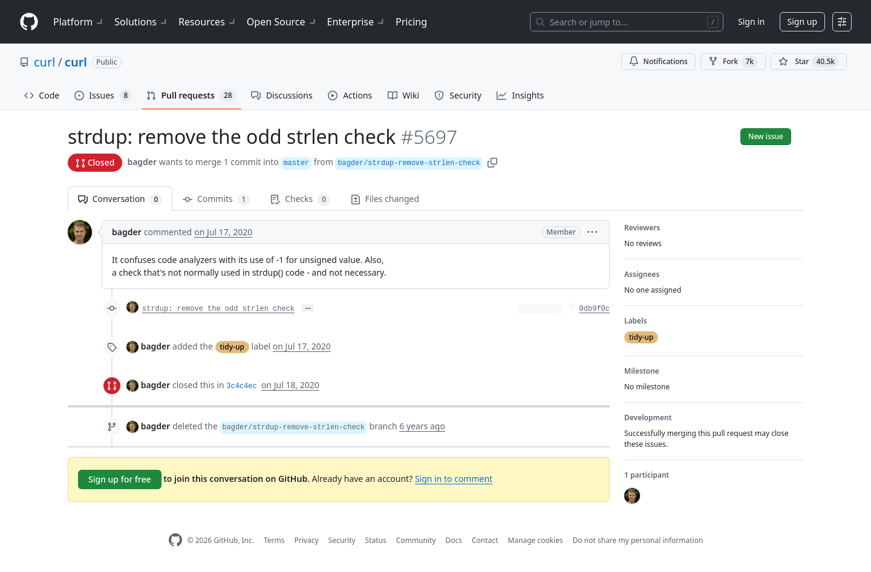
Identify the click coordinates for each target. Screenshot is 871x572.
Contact (485, 540)
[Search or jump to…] (626, 22)
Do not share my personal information (638, 540)
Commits (216, 199)
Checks (300, 199)
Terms (274, 540)
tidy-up (232, 347)
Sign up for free (119, 479)
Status (376, 540)
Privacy (307, 540)
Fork (733, 62)
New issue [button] (765, 136)
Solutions (141, 21)
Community (416, 540)
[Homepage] (29, 22)
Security (342, 540)
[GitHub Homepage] (175, 540)
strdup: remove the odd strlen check (218, 309)
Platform (79, 21)
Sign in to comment (453, 478)
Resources (207, 21)
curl (44, 62)
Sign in (751, 21)
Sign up (802, 21)
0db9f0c (594, 309)
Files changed (385, 198)
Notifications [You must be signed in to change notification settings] (658, 61)
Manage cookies (535, 540)
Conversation (120, 199)
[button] (492, 161)
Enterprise (356, 21)
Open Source (282, 21)
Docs (453, 540)
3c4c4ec (241, 386)
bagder (142, 161)
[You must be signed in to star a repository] (809, 61)
